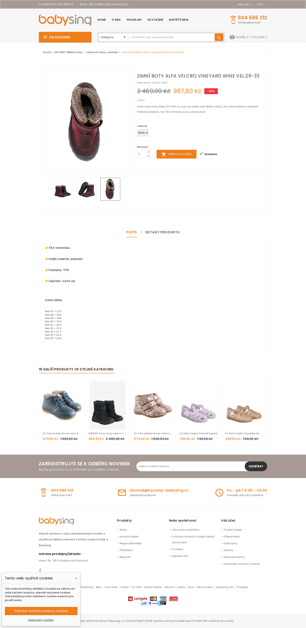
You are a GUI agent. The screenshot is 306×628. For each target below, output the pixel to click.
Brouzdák (227, 621)
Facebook (40, 571)
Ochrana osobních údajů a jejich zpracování (193, 539)
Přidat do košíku (176, 154)
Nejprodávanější (131, 543)
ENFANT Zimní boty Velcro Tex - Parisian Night (107, 433)
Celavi (124, 587)
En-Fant (136, 587)
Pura (191, 587)
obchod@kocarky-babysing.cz (108, 4)
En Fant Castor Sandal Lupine (198, 433)
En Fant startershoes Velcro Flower (153, 433)
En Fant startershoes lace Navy (62, 433)
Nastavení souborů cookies (242, 564)
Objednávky (232, 536)
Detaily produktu (162, 232)
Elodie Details (153, 587)
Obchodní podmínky (185, 530)
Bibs (98, 587)
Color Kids (111, 587)
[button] (248, 37)
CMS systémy (210, 621)
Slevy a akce (205, 587)
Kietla (181, 587)
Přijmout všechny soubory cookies (41, 611)
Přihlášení (126, 550)
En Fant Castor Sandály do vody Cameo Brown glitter (244, 433)
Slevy (123, 530)
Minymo (170, 587)
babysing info (225, 587)
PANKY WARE (144, 621)
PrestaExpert (183, 621)
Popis (131, 232)
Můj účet (125, 557)
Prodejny (178, 549)
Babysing (87, 587)
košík (248, 37)
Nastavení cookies (41, 620)
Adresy (228, 550)
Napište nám (180, 556)
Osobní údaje (233, 530)
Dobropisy (230, 543)
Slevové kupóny (234, 557)
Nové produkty (129, 536)
